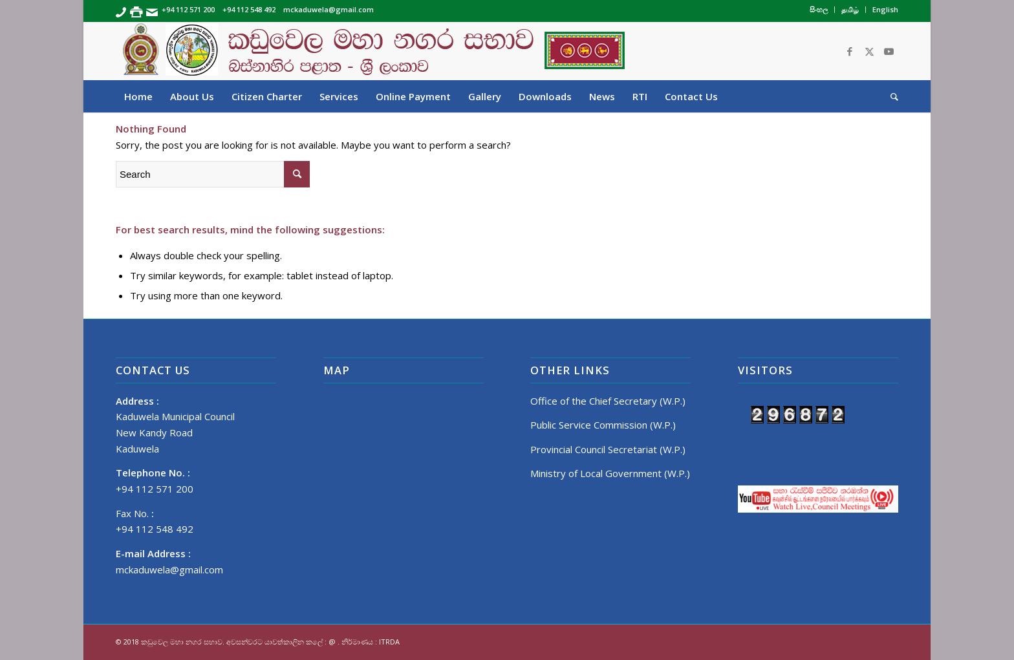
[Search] (890, 96)
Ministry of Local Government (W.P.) (610, 473)
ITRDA (389, 641)
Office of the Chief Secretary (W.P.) (607, 400)
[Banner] (507, 51)
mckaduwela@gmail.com (169, 569)
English (885, 9)
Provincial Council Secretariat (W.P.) (607, 449)
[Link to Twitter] (869, 51)
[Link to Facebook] (849, 51)
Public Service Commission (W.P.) (603, 424)
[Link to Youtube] (888, 51)
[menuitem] (819, 9)
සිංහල (819, 9)
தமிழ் (850, 9)
